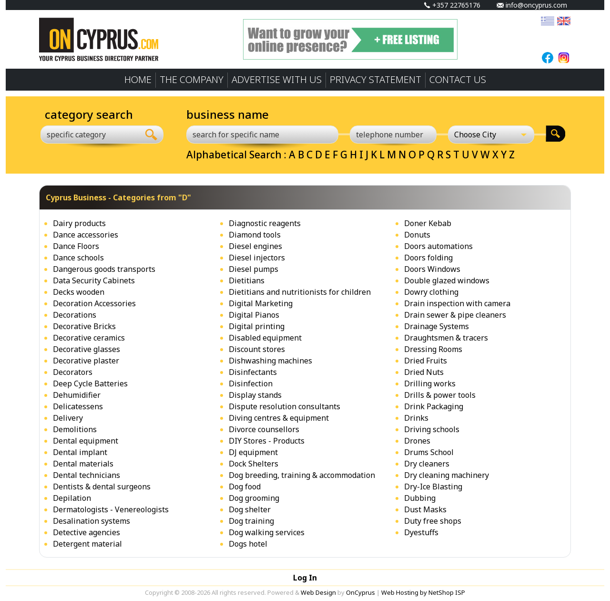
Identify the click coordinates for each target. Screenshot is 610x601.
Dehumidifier (77, 395)
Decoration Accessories (94, 303)
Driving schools (431, 429)
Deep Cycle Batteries (90, 383)
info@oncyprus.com (532, 5)
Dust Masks (425, 509)
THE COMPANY (192, 79)
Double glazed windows (446, 280)
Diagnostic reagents (265, 223)
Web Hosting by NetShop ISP (423, 592)
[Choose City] (491, 134)
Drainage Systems (436, 326)
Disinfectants (253, 372)
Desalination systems (91, 521)
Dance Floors (76, 246)
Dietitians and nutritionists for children (300, 292)
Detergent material (87, 544)
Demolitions (75, 429)
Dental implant (80, 452)
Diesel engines (255, 246)
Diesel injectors (257, 257)
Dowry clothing (431, 292)
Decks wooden (78, 292)
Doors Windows (432, 269)
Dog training (251, 521)
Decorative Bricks (84, 326)
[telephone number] (393, 134)
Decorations (74, 315)
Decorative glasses (86, 349)
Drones (417, 440)
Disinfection (251, 383)
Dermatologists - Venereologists (111, 509)
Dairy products (79, 223)
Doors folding (428, 257)
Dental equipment (85, 440)
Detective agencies (86, 532)
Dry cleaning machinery (446, 475)
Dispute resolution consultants (284, 406)
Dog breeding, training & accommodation (302, 475)
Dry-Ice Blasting (433, 486)
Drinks (416, 418)
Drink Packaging (433, 406)
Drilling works (430, 383)
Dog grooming (254, 498)
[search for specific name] (262, 134)
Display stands (255, 395)
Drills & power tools (440, 395)
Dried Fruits (425, 360)
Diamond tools (255, 234)
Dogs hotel (248, 544)
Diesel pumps (253, 269)
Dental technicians (86, 475)
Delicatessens (78, 406)
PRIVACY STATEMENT (375, 79)
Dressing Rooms (433, 349)
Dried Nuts (424, 372)
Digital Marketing (261, 303)
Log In (305, 577)
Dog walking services (267, 532)
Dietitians (246, 280)
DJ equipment (253, 452)
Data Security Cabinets (94, 280)
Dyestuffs (421, 532)
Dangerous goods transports (104, 269)
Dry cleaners (426, 463)
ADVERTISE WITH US (277, 79)
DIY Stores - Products (267, 440)
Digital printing (257, 326)
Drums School (429, 452)
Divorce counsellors (264, 429)
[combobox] (90, 134)
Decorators (72, 372)
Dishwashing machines (270, 360)
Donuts (417, 234)
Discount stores (257, 349)
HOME (138, 79)
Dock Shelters (253, 463)
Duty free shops (432, 521)
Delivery (68, 418)
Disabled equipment (265, 337)
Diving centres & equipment (279, 418)
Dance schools (78, 257)
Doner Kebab (427, 223)
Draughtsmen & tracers (446, 337)
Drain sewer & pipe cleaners (455, 315)
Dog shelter (250, 509)
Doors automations (438, 246)
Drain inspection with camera (457, 303)
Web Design (318, 592)
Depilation (72, 498)
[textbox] (84, 134)
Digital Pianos (254, 315)
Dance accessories (85, 234)
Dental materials (83, 463)
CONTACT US (457, 79)
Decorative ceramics (89, 337)
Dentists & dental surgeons (102, 486)
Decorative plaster (86, 360)
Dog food (245, 486)
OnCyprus (360, 592)
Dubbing (420, 498)
